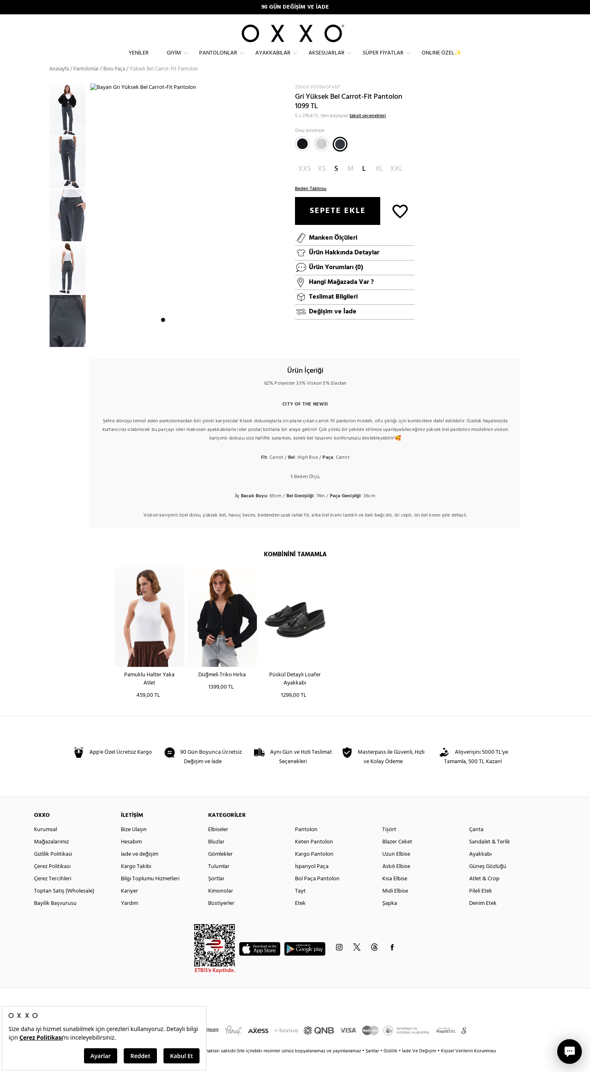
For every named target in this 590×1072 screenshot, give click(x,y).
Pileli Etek (480, 906)
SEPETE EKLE (338, 225)
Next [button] (94, 226)
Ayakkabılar (272, 59)
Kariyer (129, 906)
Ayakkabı (480, 869)
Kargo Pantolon (314, 869)
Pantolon (306, 844)
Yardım (129, 918)
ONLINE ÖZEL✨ (441, 59)
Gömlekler (220, 869)
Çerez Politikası (52, 881)
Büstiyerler (221, 918)
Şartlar (372, 1066)
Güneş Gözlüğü (487, 881)
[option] (69, 124)
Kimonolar (220, 906)
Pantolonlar (218, 59)
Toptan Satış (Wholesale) (64, 906)
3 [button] (178, 340)
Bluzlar (216, 856)
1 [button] (163, 340)
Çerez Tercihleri (52, 893)
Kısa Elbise (394, 893)
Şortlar (216, 893)
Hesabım (131, 856)
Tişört (389, 844)
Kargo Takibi (136, 881)
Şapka (389, 918)
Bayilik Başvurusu (55, 918)
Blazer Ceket (397, 856)
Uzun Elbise (396, 869)
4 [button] (185, 340)
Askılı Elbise (396, 881)
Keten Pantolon (314, 856)
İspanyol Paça (312, 881)
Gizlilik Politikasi (53, 869)
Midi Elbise (395, 906)
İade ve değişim (139, 869)
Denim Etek (483, 918)
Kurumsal (45, 844)
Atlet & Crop (484, 893)
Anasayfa (59, 83)
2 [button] (170, 340)
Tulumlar (218, 881)
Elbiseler (218, 844)
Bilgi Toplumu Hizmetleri (150, 893)
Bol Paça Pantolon (317, 893)
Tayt (300, 906)
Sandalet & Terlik (489, 856)
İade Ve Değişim (419, 1066)
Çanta (476, 844)
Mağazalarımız (51, 856)
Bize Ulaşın (134, 844)
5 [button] (193, 340)
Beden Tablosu (311, 203)
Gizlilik (391, 1066)
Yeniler (139, 59)
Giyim (174, 59)
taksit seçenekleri (367, 130)
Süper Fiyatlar (383, 59)
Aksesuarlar (327, 59)
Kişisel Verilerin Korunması (468, 1066)
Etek (300, 918)
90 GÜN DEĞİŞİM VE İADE (295, 7)
